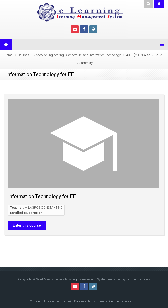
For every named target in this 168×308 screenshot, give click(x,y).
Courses (23, 55)
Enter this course (27, 225)
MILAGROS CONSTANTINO (44, 207)
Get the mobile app (122, 301)
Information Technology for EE (42, 196)
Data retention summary (90, 301)
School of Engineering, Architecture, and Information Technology (77, 55)
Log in (65, 301)
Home (8, 55)
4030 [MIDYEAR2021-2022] (145, 55)
